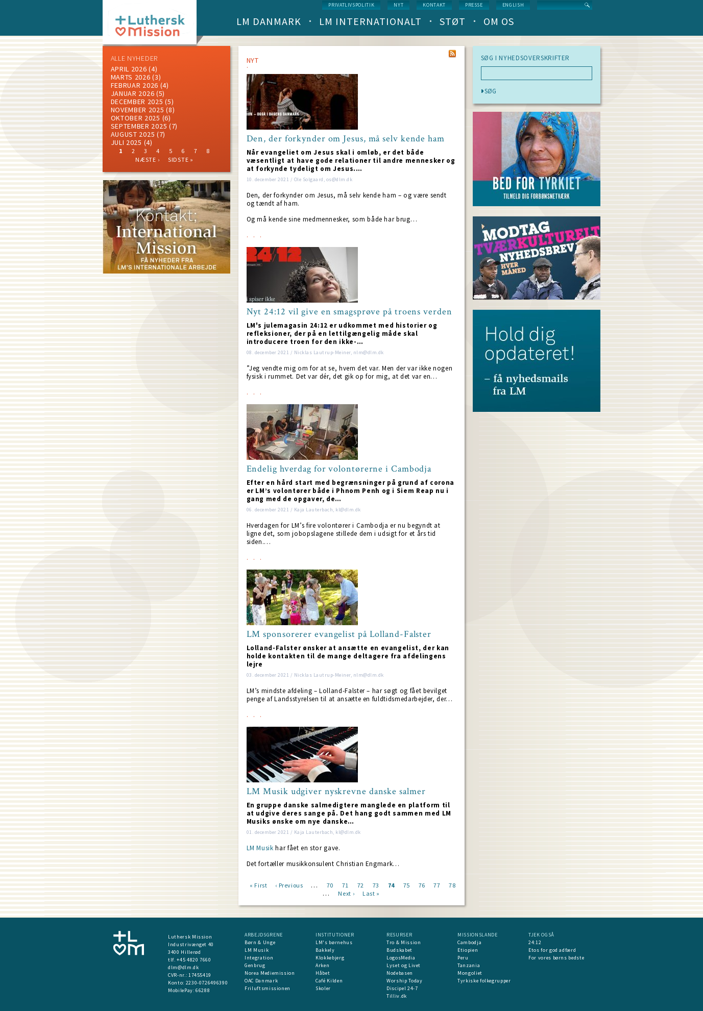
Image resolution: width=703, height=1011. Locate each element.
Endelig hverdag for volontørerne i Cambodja (339, 469)
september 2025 (139, 126)
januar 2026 (133, 93)
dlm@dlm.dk (183, 967)
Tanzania (468, 965)
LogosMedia (401, 957)
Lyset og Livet (403, 965)
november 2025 (137, 109)
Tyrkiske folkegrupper (484, 980)
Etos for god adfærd (552, 950)
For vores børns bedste (556, 957)
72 (360, 885)
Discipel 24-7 (402, 988)
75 (406, 885)
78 (452, 885)
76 (422, 885)
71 (345, 885)
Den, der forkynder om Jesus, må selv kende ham (346, 138)
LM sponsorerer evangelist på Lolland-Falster (339, 634)
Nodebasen (399, 973)
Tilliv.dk (396, 996)
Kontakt (434, 5)
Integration (259, 957)
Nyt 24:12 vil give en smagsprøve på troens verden (349, 311)
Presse (474, 5)
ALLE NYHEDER (134, 58)
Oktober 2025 (135, 117)
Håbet (323, 973)
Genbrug (255, 965)
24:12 (534, 942)
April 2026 (129, 68)
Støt (453, 21)
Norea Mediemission (270, 973)
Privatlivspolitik (351, 5)
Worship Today (404, 980)
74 (391, 885)
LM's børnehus (334, 942)
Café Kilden (329, 980)
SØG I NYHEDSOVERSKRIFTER (525, 58)
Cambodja (469, 942)
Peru (463, 957)
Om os (498, 21)
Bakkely (325, 950)
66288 (203, 990)
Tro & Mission (403, 942)
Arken (322, 965)
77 (436, 885)
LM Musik (260, 848)
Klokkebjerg (330, 957)
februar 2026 (134, 85)
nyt (398, 5)
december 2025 (137, 101)
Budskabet (399, 950)
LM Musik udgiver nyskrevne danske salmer (336, 791)
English (513, 5)
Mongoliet (469, 973)
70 (330, 885)
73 (376, 885)
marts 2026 (131, 77)
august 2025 (133, 134)
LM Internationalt (370, 21)
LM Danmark (268, 21)
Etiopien (467, 950)
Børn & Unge (260, 942)
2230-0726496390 (207, 982)
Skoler (323, 988)
